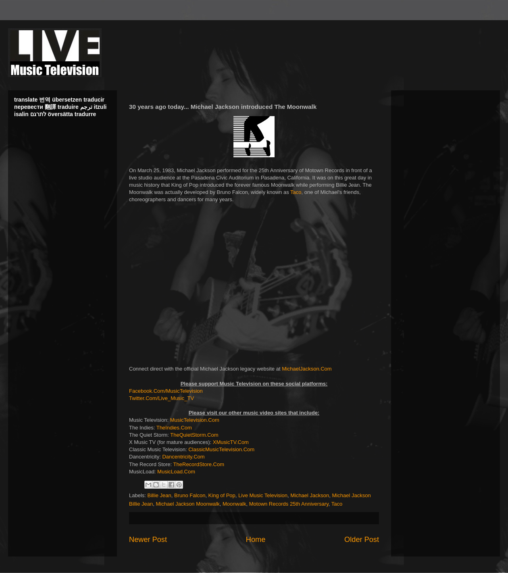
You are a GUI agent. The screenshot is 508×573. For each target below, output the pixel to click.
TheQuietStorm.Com (194, 435)
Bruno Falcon (189, 495)
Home (256, 539)
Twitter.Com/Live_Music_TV (161, 398)
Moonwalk (234, 504)
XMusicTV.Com (231, 442)
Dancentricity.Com (183, 457)
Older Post (361, 539)
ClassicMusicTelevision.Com (221, 449)
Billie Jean (159, 495)
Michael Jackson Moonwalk (188, 504)
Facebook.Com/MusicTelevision (166, 391)
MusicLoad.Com (176, 472)
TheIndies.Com (174, 428)
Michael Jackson (309, 495)
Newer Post (148, 539)
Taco (295, 192)
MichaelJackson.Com (307, 369)
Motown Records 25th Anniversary (289, 504)
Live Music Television (262, 495)
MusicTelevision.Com (194, 420)
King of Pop (221, 495)
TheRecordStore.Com (198, 464)
